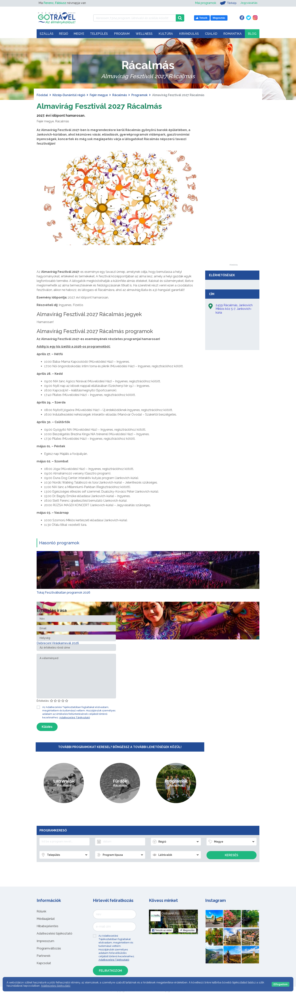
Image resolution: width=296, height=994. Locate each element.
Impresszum (45, 941)
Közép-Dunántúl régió (68, 95)
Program (122, 33)
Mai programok (204, 3)
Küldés (47, 726)
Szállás (46, 33)
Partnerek (43, 955)
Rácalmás (119, 95)
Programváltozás (49, 948)
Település (99, 33)
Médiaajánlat (46, 918)
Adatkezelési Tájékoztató (74, 717)
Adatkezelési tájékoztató (54, 933)
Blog (252, 33)
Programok (139, 95)
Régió (63, 33)
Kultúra (166, 33)
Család (211, 33)
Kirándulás (189, 33)
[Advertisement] (233, 207)
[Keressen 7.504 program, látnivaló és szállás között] (134, 18)
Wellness (144, 33)
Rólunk (41, 911)
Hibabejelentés (47, 926)
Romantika (232, 33)
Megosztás (187, 930)
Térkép (227, 3)
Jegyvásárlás (248, 3)
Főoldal (42, 95)
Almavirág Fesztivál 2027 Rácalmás (100, 106)
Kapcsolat (44, 963)
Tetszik (162, 930)
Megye (79, 33)
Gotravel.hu (170, 913)
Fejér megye (99, 95)
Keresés (231, 855)
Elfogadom (281, 984)
